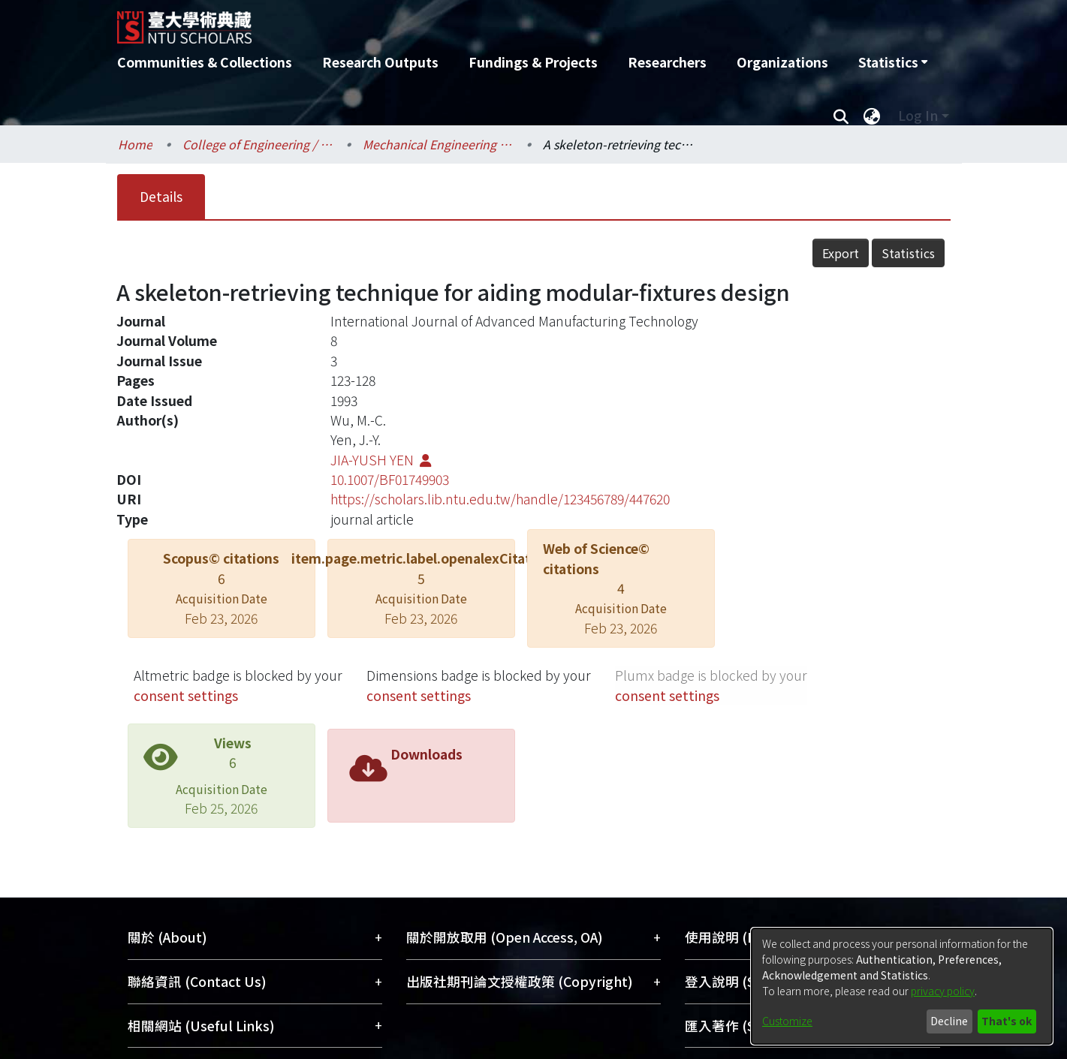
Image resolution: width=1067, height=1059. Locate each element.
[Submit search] (841, 116)
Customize (787, 1020)
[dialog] (902, 986)
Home (135, 144)
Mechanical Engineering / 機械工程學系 (438, 144)
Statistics (908, 253)
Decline (949, 1020)
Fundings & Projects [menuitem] (533, 62)
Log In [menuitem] (918, 115)
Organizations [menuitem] (782, 62)
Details (161, 196)
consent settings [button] (186, 695)
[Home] (453, 22)
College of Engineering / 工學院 (257, 144)
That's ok (1006, 1020)
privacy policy (943, 990)
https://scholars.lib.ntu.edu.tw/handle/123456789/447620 (500, 498)
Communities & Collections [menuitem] (204, 62)
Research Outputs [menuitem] (380, 62)
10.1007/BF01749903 (389, 479)
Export (840, 253)
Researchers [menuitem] (667, 62)
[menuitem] (892, 62)
